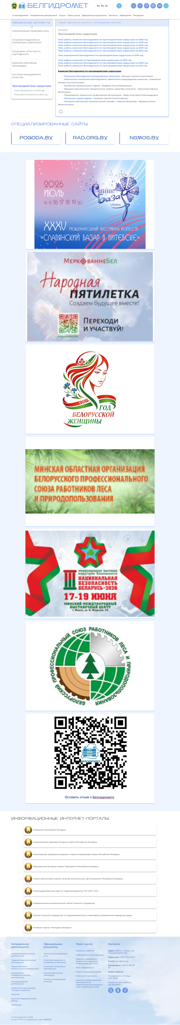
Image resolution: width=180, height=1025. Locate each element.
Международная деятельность (19, 983)
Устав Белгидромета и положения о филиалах (26, 41)
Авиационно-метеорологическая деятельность (20, 975)
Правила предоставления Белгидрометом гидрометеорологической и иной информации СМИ (89, 983)
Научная (15, 994)
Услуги (69, 15)
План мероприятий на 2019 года (29, 91)
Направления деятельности (48, 15)
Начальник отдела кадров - (79, 98)
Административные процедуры (24, 64)
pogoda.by (36, 138)
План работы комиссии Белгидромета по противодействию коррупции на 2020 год (103, 63)
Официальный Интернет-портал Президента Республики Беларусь (61, 866)
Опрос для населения (86, 976)
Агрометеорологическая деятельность (23, 955)
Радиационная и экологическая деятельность (25, 968)
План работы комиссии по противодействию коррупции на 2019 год (94, 60)
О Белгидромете (21, 15)
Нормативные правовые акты (30, 31)
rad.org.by (90, 138)
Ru (98, 6)
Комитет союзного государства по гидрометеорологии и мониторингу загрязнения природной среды (78, 915)
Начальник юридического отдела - (83, 86)
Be (102, 6)
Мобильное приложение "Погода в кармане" (23, 989)
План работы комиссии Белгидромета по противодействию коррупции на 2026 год (103, 40)
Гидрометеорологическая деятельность (23, 961)
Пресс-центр (82, 15)
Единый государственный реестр (23, 1000)
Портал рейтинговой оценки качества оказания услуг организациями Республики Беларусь (73, 879)
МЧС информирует (85, 968)
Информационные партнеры (90, 955)
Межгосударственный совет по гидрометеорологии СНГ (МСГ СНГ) (61, 891)
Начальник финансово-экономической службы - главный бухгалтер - (101, 101)
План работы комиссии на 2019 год (30, 95)
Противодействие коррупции (31, 86)
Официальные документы (105, 15)
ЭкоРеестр (16, 1005)
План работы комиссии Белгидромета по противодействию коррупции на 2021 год (102, 66)
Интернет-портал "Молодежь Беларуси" (48, 928)
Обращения (141, 15)
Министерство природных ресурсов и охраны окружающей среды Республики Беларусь (72, 854)
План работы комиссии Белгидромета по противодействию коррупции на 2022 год (103, 51)
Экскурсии (156, 15)
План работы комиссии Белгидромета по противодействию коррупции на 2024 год (103, 45)
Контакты (127, 15)
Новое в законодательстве (88, 972)
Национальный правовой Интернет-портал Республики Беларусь (60, 842)
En (106, 6)
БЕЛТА (47, 1020)
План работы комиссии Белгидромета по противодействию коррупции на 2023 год (103, 48)
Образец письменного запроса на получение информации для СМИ (87, 961)
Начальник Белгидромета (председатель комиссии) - (92, 76)
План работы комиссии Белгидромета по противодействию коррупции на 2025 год (103, 42)
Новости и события (85, 951)
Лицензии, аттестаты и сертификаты (26, 53)
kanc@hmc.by (122, 961)
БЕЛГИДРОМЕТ (57, 6)
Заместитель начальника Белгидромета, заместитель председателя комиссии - (106, 79)
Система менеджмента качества (26, 76)
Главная (62, 23)
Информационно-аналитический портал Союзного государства (59, 903)
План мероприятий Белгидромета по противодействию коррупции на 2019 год (100, 56)
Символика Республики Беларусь (45, 830)
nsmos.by (144, 138)
